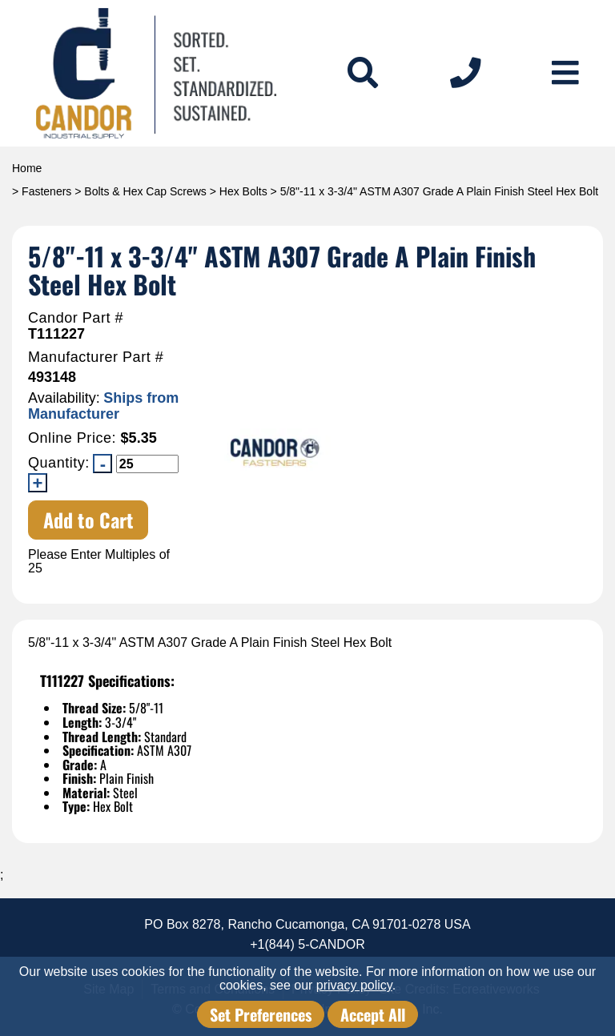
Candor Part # (75, 318)
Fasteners (46, 191)
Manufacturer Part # (95, 357)
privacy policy (354, 985)
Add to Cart (88, 519)
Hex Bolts (243, 191)
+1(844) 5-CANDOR (307, 944)
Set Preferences (261, 1014)
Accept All (372, 1014)
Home (27, 168)
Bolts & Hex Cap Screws (145, 191)
